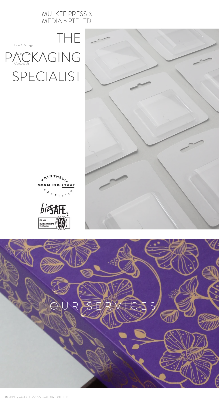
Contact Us (21, 63)
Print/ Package (23, 45)
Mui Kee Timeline (25, 54)
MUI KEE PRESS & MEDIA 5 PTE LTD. (68, 17)
